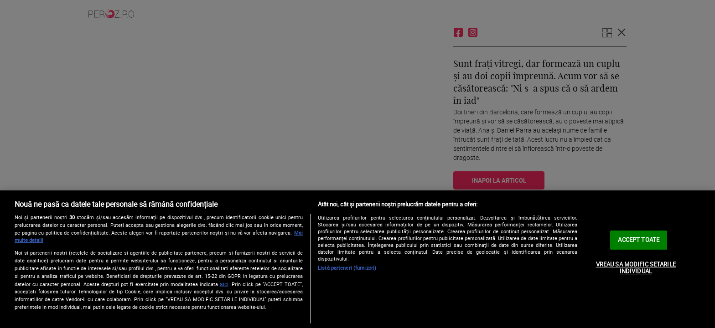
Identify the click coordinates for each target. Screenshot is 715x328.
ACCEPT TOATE (638, 240)
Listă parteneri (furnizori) (347, 267)
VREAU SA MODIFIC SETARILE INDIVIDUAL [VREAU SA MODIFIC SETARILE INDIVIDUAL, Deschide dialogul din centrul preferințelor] (636, 268)
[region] (357, 259)
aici (224, 284)
